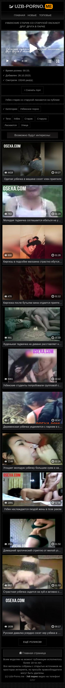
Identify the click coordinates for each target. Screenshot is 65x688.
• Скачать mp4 (32, 90)
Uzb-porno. (33, 6)
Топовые (45, 15)
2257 (32, 680)
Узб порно (32, 676)
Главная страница (32, 653)
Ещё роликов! (32, 642)
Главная (19, 15)
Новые (32, 15)
